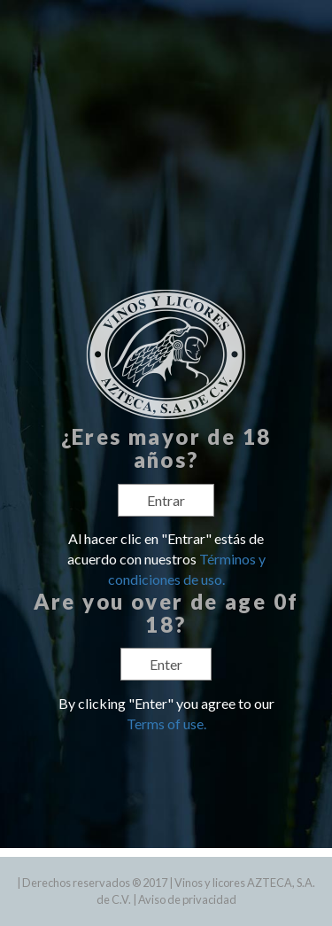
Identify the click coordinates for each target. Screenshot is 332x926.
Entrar (166, 500)
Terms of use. (166, 723)
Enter (166, 664)
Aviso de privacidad (187, 899)
